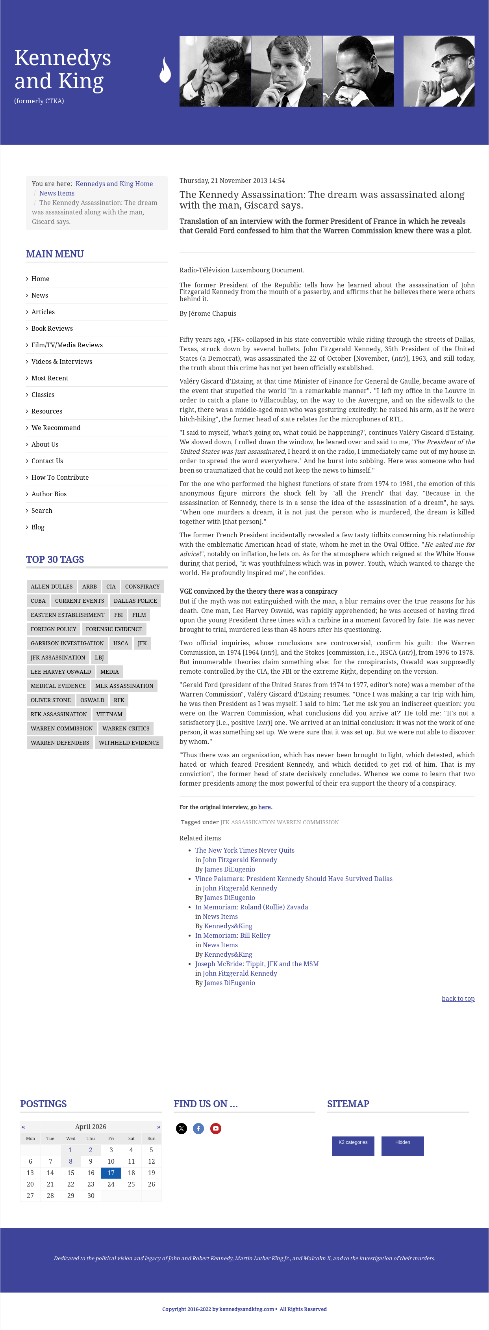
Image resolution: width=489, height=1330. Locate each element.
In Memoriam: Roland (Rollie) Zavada (251, 907)
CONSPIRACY (142, 586)
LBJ (99, 657)
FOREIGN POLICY (53, 629)
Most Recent (50, 378)
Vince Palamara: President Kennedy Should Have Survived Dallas (294, 879)
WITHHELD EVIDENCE (129, 743)
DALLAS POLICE (135, 601)
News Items (56, 193)
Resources (46, 411)
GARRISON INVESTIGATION (67, 643)
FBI (118, 615)
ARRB (89, 586)
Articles (43, 312)
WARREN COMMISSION (62, 728)
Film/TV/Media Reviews (67, 345)
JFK (142, 643)
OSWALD (92, 700)
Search (41, 510)
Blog (37, 527)
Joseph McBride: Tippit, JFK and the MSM (257, 964)
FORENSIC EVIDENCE (114, 629)
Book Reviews (52, 328)
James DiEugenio (229, 869)
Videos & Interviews (61, 361)
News (39, 295)
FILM (139, 615)
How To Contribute (60, 477)
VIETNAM (109, 714)
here (264, 807)
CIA (111, 586)
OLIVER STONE (51, 700)
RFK (119, 700)
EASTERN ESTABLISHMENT (68, 615)
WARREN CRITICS (126, 728)
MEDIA (109, 672)
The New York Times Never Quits (245, 850)
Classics (42, 395)
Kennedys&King (228, 926)
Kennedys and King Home (114, 184)
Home (40, 279)
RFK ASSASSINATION (59, 714)
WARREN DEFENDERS (60, 743)
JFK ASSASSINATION (58, 657)
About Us (44, 444)
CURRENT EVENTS (79, 601)
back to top (458, 998)
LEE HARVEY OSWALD (61, 672)
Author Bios (49, 494)
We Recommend (56, 428)
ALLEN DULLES (52, 586)
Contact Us (47, 461)
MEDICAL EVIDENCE (58, 686)
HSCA (120, 643)
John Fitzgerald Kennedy (240, 860)
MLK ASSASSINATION (124, 686)
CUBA (38, 601)
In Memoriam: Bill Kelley (232, 935)
